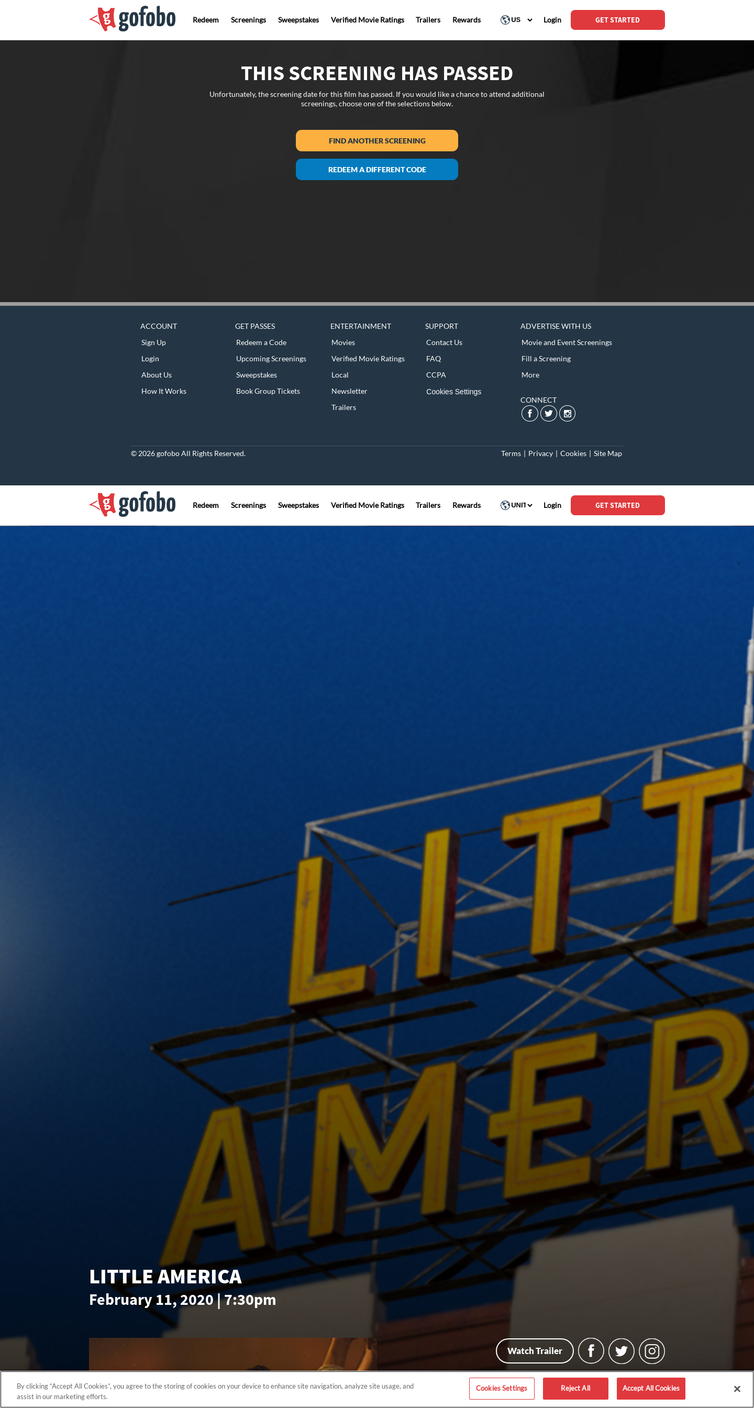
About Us (156, 374)
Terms (511, 453)
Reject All (575, 1388)
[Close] (737, 1388)
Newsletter (349, 390)
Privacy (540, 453)
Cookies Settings (453, 391)
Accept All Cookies (651, 1388)
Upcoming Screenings (271, 358)
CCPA (436, 374)
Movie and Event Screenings (567, 342)
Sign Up (153, 342)
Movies (343, 342)
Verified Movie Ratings (368, 358)
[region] (377, 1389)
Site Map (608, 453)
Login (150, 358)
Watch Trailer (534, 1350)
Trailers (343, 407)
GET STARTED (617, 20)
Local (340, 374)
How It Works (163, 390)
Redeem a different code (377, 169)
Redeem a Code (261, 342)
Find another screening (377, 140)
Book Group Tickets (268, 390)
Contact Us (444, 342)
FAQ (433, 358)
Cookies (573, 453)
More (530, 374)
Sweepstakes (256, 374)
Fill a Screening (546, 358)
